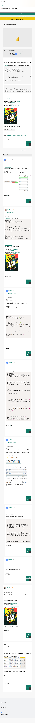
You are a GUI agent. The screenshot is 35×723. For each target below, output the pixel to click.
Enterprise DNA (14, 102)
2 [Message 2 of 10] (7, 687)
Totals (25, 135)
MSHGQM (11, 104)
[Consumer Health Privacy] (18, 719)
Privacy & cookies (3, 712)
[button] (30, 59)
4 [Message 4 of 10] (7, 195)
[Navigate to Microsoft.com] (4, 8)
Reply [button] (29, 142)
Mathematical (9, 135)
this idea (18, 101)
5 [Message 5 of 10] (8, 277)
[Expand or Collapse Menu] (1, 11)
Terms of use (3, 714)
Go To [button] (30, 13)
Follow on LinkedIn (7, 98)
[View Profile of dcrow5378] (9, 159)
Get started (22, 19)
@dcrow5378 (7, 218)
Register (18, 13)
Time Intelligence (19, 135)
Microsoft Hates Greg (15, 105)
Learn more (3, 5)
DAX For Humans (12, 106)
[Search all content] (26, 16)
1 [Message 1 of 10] (7, 137)
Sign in (22, 13)
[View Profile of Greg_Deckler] (9, 209)
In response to (11, 212)
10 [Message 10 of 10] (10, 429)
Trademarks (2, 716)
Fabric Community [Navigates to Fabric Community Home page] (12, 8)
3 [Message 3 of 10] (7, 635)
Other (14, 135)
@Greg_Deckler (8, 167)
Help (26, 13)
